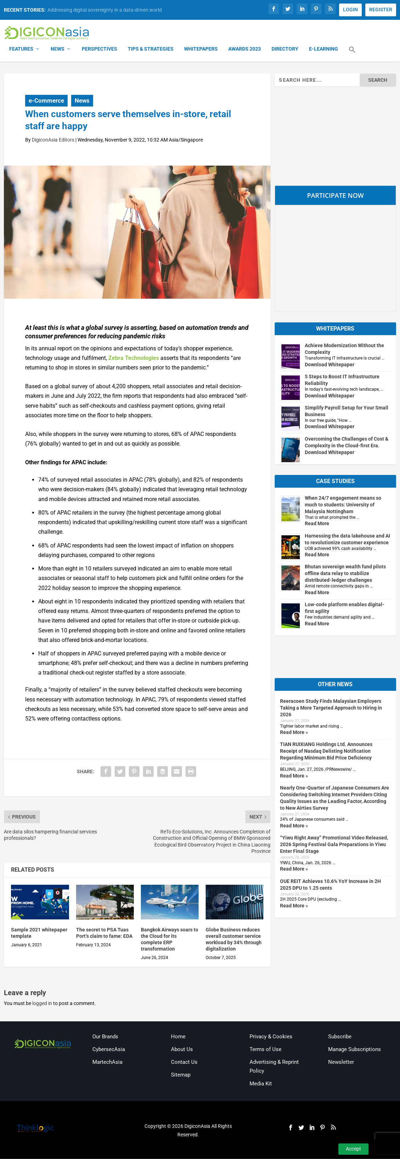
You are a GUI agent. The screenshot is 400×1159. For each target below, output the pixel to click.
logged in (42, 1004)
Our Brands (105, 1037)
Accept (353, 1149)
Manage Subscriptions (354, 1050)
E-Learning (323, 49)
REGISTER (380, 9)
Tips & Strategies (150, 49)
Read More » (294, 733)
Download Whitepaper (329, 365)
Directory (285, 49)
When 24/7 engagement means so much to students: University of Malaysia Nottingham (343, 505)
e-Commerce (46, 100)
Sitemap (180, 1075)
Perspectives (99, 49)
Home (178, 1037)
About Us (182, 1050)
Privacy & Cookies (271, 1037)
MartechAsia (107, 1063)
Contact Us (184, 1063)
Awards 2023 (244, 49)
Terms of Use (265, 1050)
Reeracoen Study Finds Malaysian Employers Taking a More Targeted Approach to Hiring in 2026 (331, 708)
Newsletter (341, 1063)
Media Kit (261, 1084)
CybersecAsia (108, 1050)
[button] (352, 54)
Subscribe (340, 1037)
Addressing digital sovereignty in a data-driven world (104, 10)
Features (21, 49)
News (57, 49)
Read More (317, 524)
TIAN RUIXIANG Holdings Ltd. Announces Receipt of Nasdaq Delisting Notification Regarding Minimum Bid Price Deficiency (326, 751)
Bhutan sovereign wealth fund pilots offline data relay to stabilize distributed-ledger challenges (345, 574)
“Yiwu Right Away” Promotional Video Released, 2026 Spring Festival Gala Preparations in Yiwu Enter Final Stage (334, 845)
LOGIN (350, 9)
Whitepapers (201, 49)
